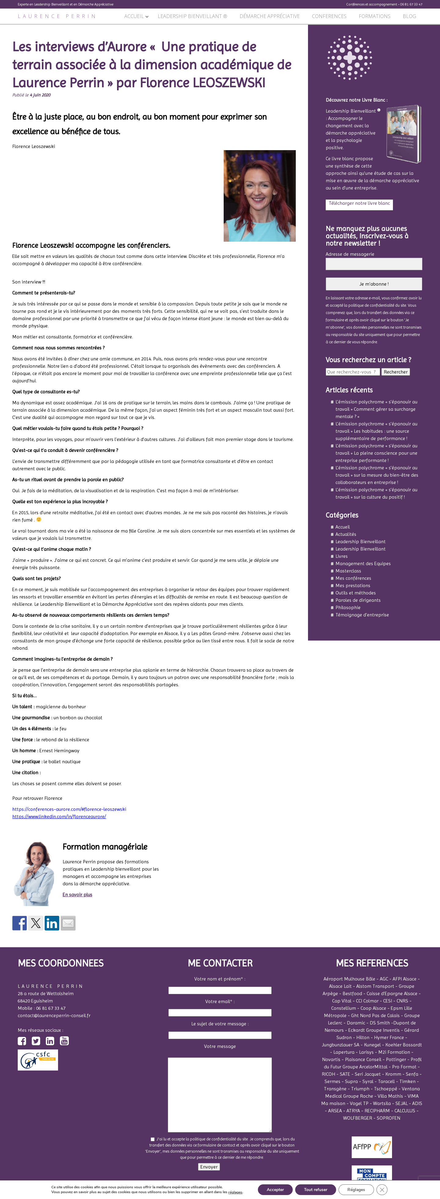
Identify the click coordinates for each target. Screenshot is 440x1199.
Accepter (274, 1189)
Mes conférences (353, 578)
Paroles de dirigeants (358, 600)
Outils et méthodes (356, 593)
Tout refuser (315, 1189)
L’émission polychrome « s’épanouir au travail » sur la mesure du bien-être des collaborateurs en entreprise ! (377, 475)
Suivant (297, 28)
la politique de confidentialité (369, 305)
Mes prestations (353, 585)
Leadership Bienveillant (361, 541)
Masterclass (348, 571)
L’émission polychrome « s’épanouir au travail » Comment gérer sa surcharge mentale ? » (376, 409)
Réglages (357, 1189)
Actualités (346, 534)
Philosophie (348, 607)
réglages (234, 1192)
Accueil (343, 527)
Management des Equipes (363, 563)
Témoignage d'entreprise (362, 615)
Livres (342, 556)
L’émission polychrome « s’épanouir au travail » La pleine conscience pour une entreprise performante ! (376, 453)
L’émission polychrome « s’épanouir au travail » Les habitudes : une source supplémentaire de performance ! (376, 431)
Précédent (14, 28)
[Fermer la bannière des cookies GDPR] (383, 1189)
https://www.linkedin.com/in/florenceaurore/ (59, 816)
